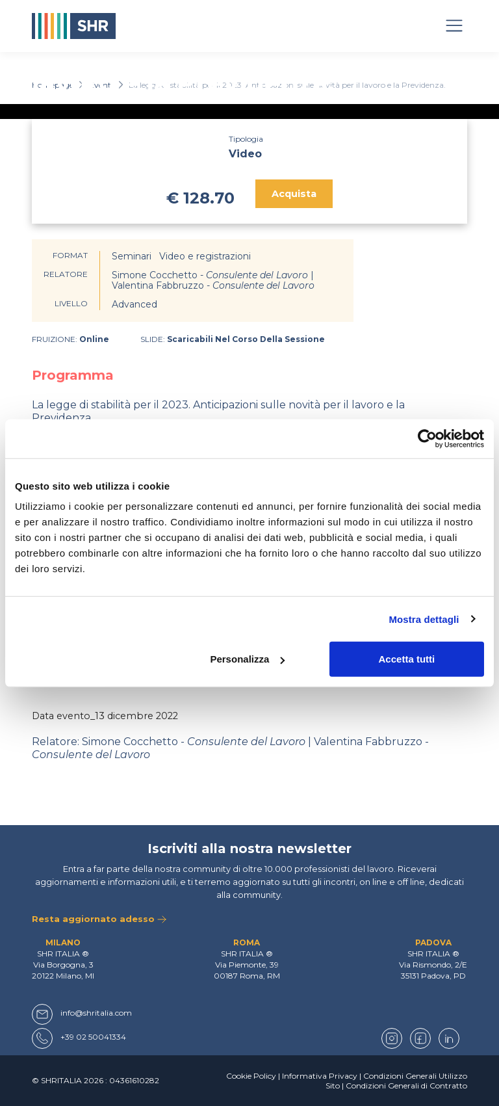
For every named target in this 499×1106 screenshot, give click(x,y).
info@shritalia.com (96, 1013)
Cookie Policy (251, 1076)
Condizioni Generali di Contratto (406, 1085)
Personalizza (247, 659)
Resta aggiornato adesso (99, 919)
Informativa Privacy (319, 1076)
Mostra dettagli (424, 618)
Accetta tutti (407, 659)
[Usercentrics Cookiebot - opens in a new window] (427, 438)
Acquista (294, 194)
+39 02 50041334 (93, 1037)
